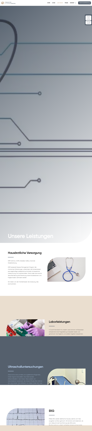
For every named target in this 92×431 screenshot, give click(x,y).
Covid (53, 2)
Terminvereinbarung (84, 2)
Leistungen (60, 2)
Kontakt (72, 2)
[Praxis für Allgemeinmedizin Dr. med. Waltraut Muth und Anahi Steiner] (8, 3)
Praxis (66, 2)
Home (48, 2)
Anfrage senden (88, 22)
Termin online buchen (88, 18)
